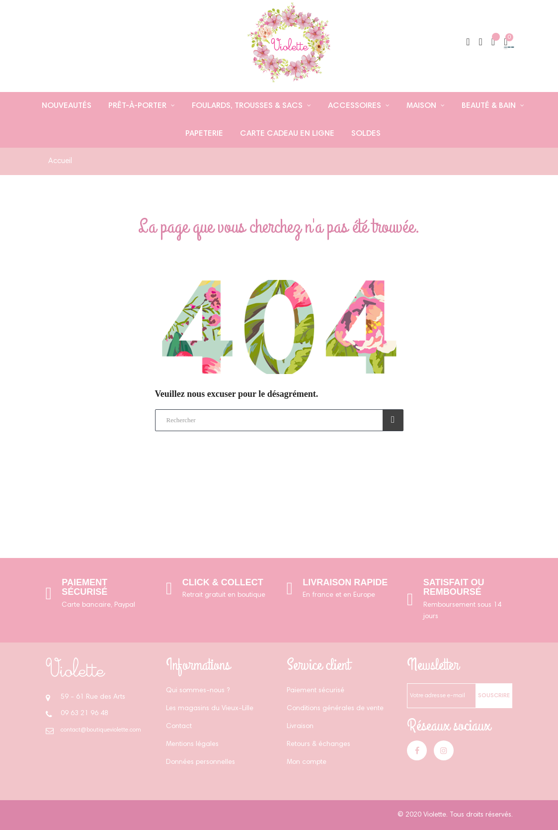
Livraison (300, 726)
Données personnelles (200, 762)
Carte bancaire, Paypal (98, 605)
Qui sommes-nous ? (198, 690)
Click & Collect (222, 582)
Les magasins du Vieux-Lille (209, 708)
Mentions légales (192, 744)
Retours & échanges (318, 744)
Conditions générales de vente (335, 708)
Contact (179, 726)
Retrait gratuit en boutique (223, 595)
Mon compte (306, 762)
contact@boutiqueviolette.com (101, 730)
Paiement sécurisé (84, 587)
